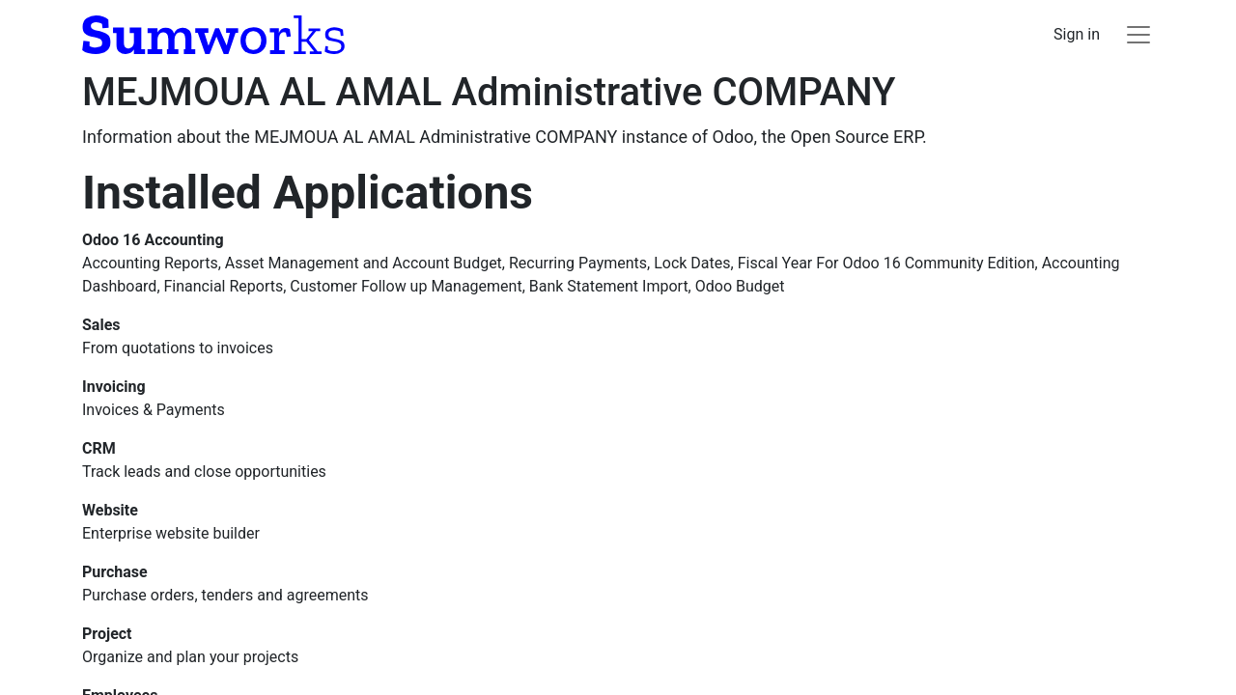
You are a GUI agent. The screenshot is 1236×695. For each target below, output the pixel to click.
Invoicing (114, 386)
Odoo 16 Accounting (153, 240)
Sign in (1076, 34)
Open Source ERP (856, 136)
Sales (101, 325)
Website (110, 510)
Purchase (115, 572)
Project (107, 634)
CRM (99, 448)
